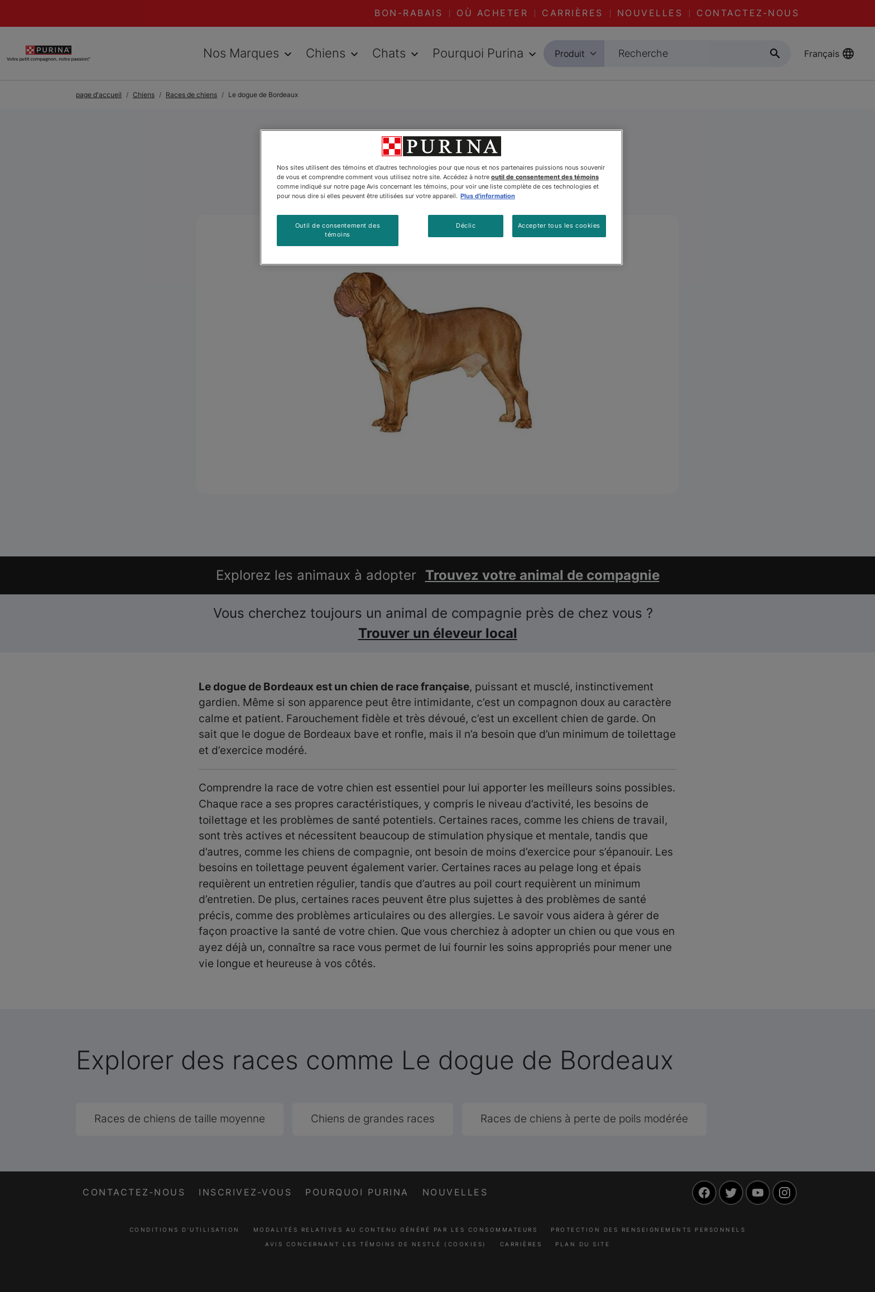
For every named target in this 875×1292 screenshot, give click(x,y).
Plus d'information (487, 196)
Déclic (465, 225)
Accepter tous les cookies (559, 225)
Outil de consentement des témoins (337, 230)
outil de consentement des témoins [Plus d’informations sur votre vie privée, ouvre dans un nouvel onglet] (545, 177)
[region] (441, 197)
